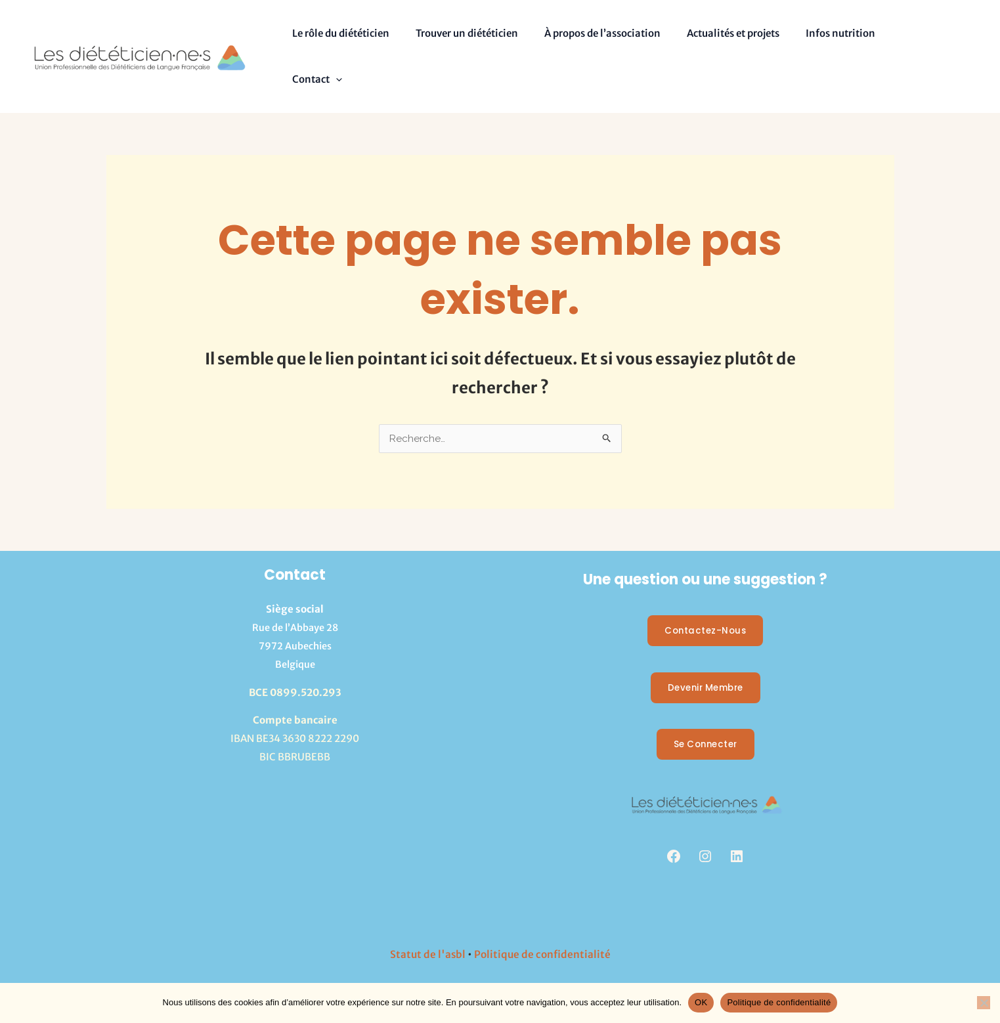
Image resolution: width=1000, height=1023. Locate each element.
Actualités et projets (710, 36)
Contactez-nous (705, 591)
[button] (909, 36)
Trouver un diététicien (457, 36)
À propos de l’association (586, 36)
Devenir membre (705, 648)
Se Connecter (705, 705)
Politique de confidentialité (542, 915)
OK (701, 1002)
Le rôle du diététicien (337, 36)
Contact (890, 36)
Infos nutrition (811, 36)
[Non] (983, 1002)
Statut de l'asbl (426, 915)
